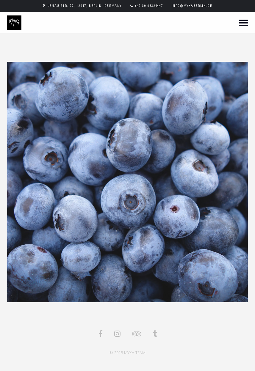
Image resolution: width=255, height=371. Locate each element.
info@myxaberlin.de (192, 6)
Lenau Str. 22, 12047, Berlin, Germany (85, 6)
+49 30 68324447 (149, 6)
